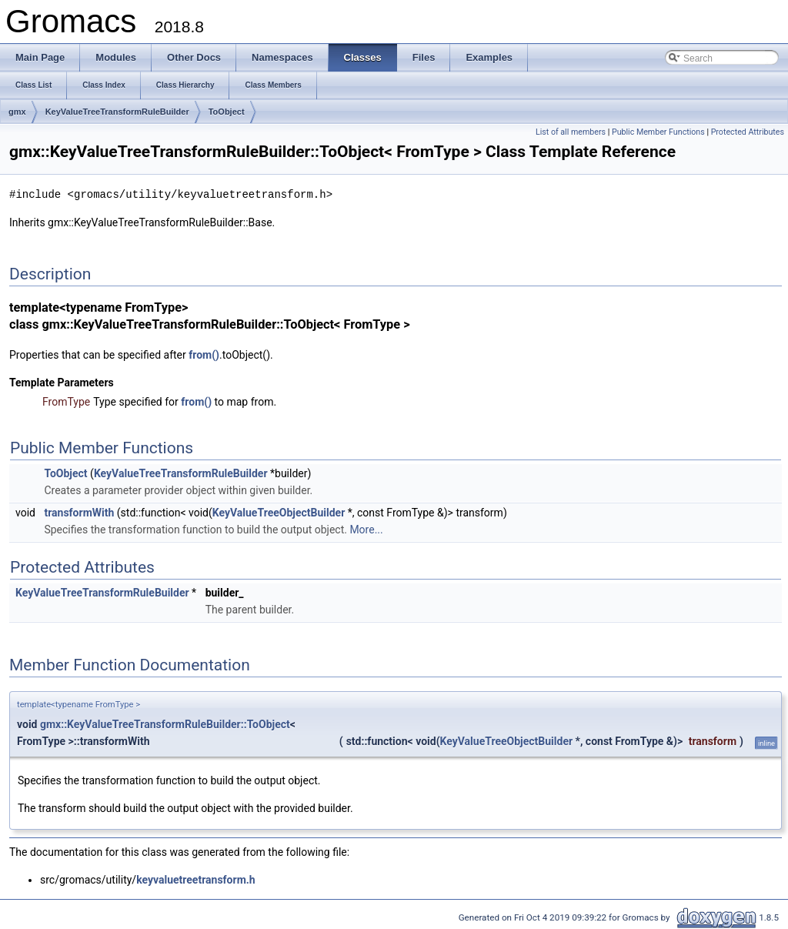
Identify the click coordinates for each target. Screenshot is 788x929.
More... (365, 529)
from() (204, 354)
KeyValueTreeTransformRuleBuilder (117, 111)
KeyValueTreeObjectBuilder (279, 512)
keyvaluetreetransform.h (195, 879)
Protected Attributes (747, 132)
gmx (17, 111)
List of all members (571, 132)
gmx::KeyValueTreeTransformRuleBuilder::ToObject (165, 723)
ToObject (227, 111)
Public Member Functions (658, 132)
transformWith (79, 512)
